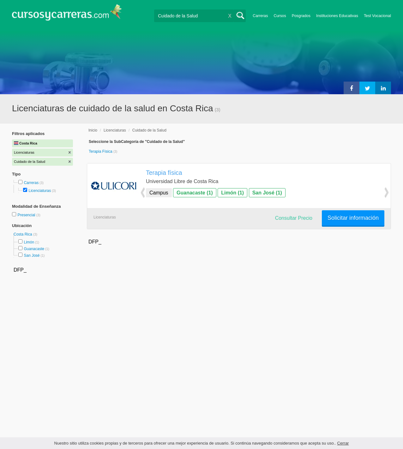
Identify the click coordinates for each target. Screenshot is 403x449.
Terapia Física (101, 151)
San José (31, 255)
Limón (29, 242)
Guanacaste (34, 249)
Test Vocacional (377, 16)
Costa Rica (23, 234)
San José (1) (267, 192)
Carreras (260, 16)
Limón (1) (232, 192)
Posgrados (301, 16)
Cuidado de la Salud (149, 130)
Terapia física (164, 172)
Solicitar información (353, 218)
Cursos (280, 16)
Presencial (26, 215)
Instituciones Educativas (337, 16)
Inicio (92, 130)
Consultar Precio (293, 218)
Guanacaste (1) (195, 192)
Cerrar (343, 443)
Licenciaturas (39, 190)
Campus (158, 192)
